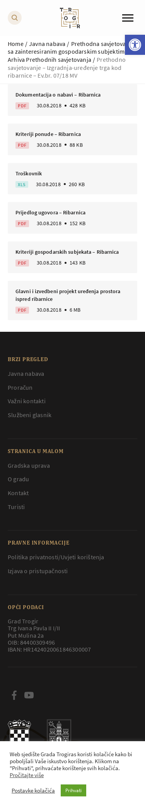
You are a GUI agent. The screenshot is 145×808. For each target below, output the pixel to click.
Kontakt (18, 493)
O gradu (18, 479)
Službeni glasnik (29, 415)
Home (16, 44)
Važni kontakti (27, 401)
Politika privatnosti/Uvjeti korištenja (56, 557)
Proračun (20, 387)
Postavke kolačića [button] (33, 790)
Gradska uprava (29, 465)
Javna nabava (47, 44)
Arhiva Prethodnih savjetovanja (49, 59)
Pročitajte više (27, 775)
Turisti (16, 507)
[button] (135, 45)
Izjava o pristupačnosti (38, 571)
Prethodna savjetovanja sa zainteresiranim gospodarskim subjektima (71, 48)
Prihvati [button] (73, 790)
